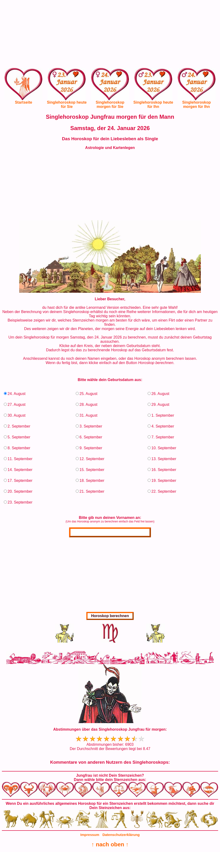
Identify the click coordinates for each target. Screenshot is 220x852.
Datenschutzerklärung (121, 835)
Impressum (89, 835)
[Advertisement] (110, 35)
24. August (17, 394)
